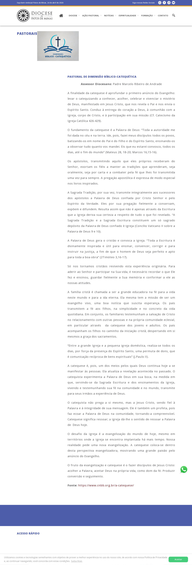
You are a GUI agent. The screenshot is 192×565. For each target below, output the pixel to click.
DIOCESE (73, 15)
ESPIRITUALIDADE (127, 15)
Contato (163, 15)
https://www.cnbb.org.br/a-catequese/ (106, 485)
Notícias (109, 15)
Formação (147, 15)
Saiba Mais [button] (76, 561)
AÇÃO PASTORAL (90, 15)
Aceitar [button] (178, 559)
